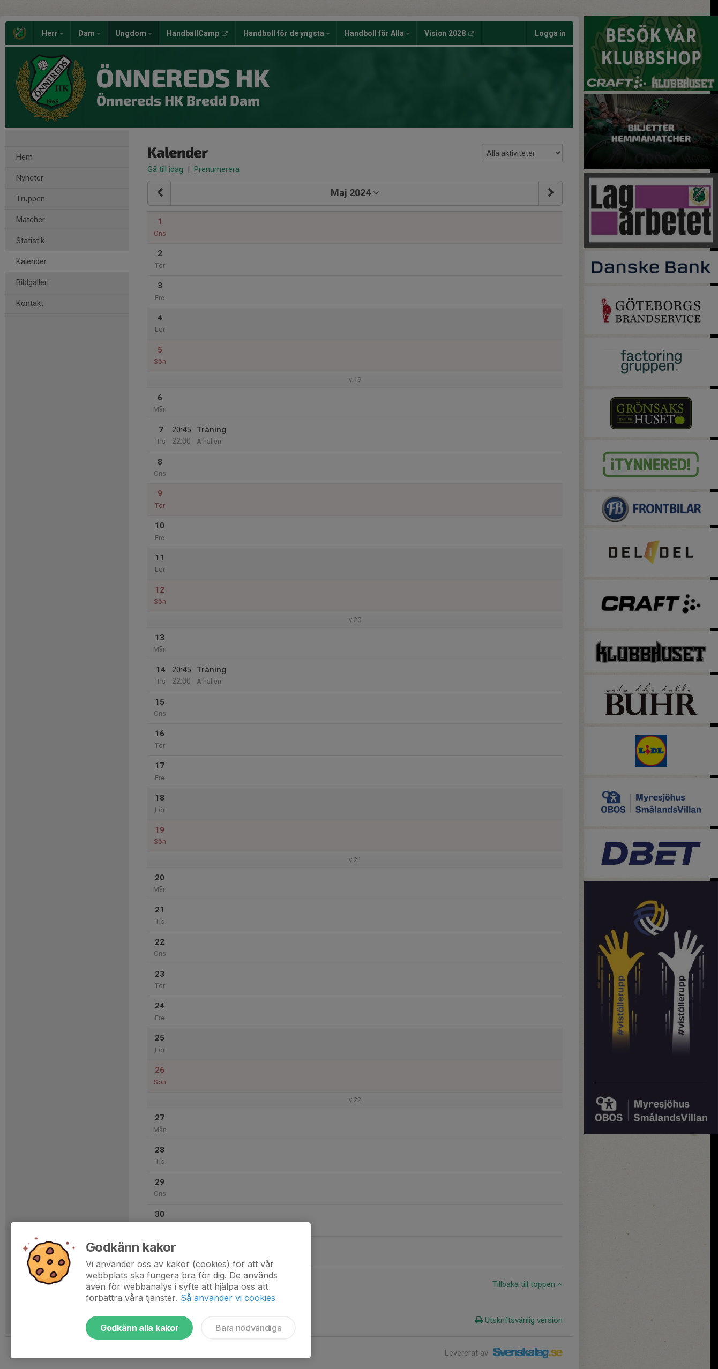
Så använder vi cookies (228, 1297)
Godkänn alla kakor (139, 1327)
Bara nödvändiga (248, 1327)
